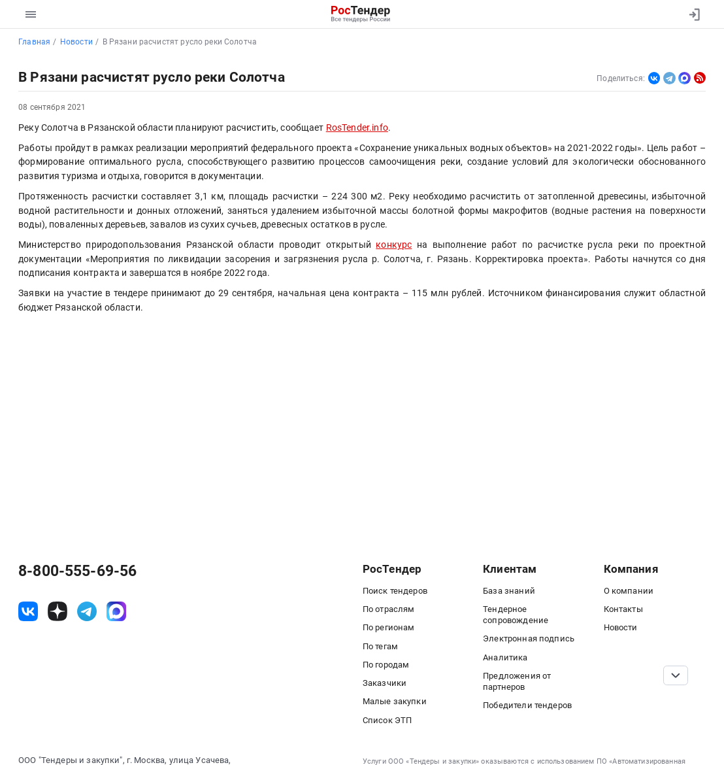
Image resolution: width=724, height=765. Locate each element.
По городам (386, 665)
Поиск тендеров (395, 591)
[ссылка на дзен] (57, 611)
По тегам (380, 646)
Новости (621, 627)
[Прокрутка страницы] (675, 675)
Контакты (623, 609)
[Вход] (691, 14)
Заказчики (384, 683)
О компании (629, 591)
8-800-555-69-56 (77, 571)
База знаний (509, 591)
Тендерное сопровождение (515, 614)
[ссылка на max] (116, 611)
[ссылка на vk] (28, 611)
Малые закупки (395, 701)
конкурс (394, 244)
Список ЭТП (387, 720)
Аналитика (505, 657)
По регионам (389, 627)
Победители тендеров (527, 705)
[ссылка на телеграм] (87, 611)
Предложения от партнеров (517, 681)
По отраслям (389, 609)
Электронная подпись (528, 638)
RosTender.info (357, 127)
